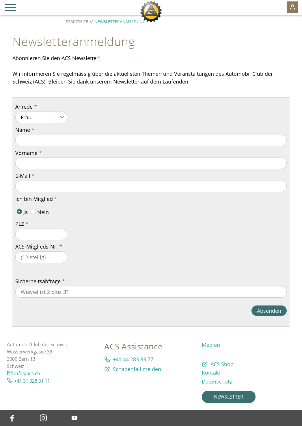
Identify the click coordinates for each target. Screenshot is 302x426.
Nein (40, 212)
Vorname (26, 152)
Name (22, 129)
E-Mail (22, 175)
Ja (22, 212)
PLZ (19, 223)
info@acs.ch (27, 373)
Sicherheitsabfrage (38, 281)
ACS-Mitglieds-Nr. (36, 246)
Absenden (269, 310)
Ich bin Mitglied (34, 198)
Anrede (24, 106)
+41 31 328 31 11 (32, 381)
